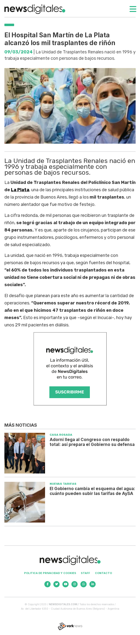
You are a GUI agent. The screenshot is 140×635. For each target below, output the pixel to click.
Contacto (103, 573)
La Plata (20, 189)
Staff (85, 573)
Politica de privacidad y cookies (50, 573)
